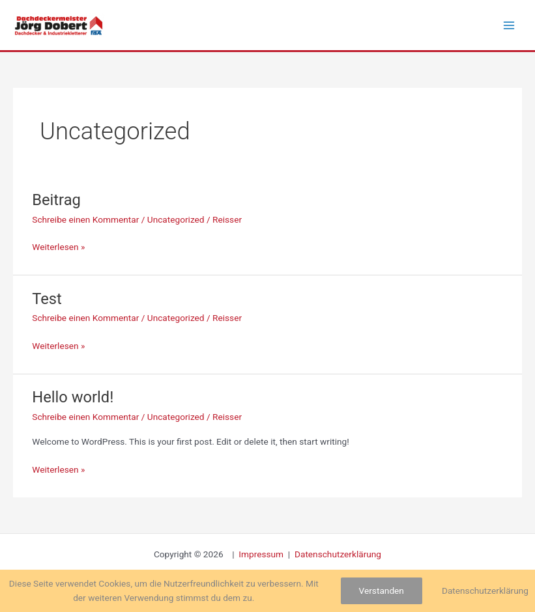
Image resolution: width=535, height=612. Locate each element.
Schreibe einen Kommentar (85, 219)
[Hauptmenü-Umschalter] (509, 25)
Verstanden (381, 590)
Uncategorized (176, 219)
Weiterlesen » (58, 246)
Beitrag (56, 200)
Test (47, 299)
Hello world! (72, 397)
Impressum (262, 554)
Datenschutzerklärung (338, 554)
